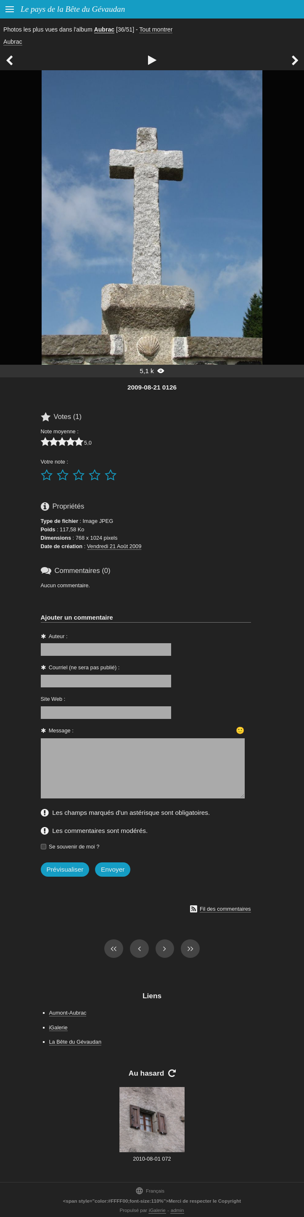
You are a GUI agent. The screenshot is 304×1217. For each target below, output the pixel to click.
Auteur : (58, 636)
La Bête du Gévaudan (75, 1042)
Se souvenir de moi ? (74, 846)
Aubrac (104, 29)
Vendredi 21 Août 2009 (114, 546)
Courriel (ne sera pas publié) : (84, 667)
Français (149, 1191)
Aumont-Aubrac (68, 1013)
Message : (61, 730)
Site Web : (53, 699)
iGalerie (58, 1027)
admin (177, 1210)
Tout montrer (155, 29)
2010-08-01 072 (152, 1159)
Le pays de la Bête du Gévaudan (73, 9)
